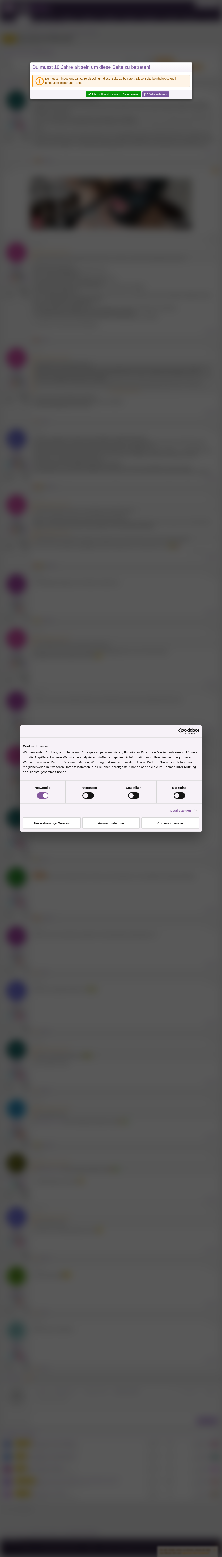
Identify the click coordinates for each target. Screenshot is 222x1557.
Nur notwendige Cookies (52, 823)
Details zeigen (180, 810)
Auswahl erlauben (111, 823)
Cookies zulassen (170, 823)
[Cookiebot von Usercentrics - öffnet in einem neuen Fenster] (181, 731)
